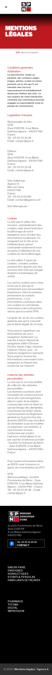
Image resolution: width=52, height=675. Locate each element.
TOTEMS (13, 604)
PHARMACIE (15, 601)
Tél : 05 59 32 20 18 (27, 542)
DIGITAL (13, 607)
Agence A (43, 669)
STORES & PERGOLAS (21, 576)
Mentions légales (25, 669)
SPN (18, 52)
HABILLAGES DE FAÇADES (24, 580)
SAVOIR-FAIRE (17, 567)
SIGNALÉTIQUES (18, 573)
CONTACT (23, 545)
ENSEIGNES (15, 570)
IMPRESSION (16, 611)
